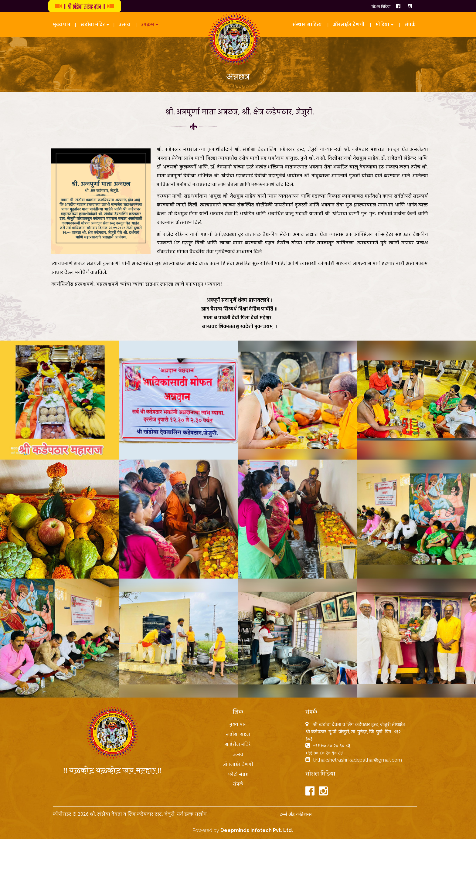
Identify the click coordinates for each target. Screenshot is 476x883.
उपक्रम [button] (149, 25)
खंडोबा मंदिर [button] (94, 25)
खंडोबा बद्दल (238, 735)
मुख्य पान (61, 25)
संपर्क (410, 25)
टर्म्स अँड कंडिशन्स (296, 814)
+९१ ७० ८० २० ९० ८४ (324, 753)
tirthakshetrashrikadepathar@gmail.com (357, 760)
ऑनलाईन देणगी (348, 25)
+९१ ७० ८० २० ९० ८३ (331, 746)
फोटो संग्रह (238, 775)
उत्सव (124, 25)
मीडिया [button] (384, 25)
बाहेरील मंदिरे (238, 745)
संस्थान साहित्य (307, 25)
